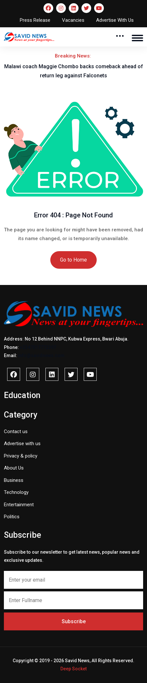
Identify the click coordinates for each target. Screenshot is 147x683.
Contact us (16, 431)
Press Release (35, 20)
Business (13, 480)
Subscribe (74, 621)
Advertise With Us (115, 20)
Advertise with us (22, 443)
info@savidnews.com (41, 355)
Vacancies (73, 20)
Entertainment (19, 505)
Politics (11, 517)
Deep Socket (73, 668)
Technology (16, 492)
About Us (14, 468)
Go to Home (73, 260)
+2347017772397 (38, 347)
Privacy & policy (20, 456)
